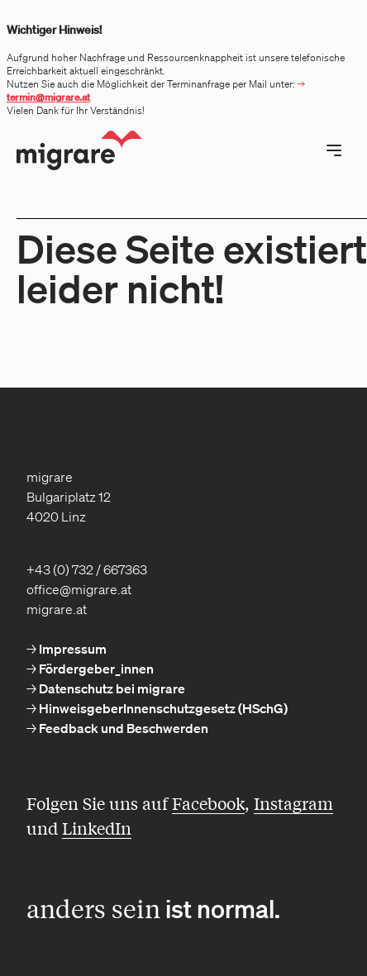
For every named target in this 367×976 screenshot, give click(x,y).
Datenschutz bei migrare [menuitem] (110, 688)
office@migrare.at (78, 589)
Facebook (208, 803)
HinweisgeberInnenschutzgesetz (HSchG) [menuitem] (162, 708)
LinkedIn (96, 828)
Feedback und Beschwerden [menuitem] (122, 728)
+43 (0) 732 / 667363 (86, 569)
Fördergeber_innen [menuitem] (95, 668)
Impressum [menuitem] (71, 648)
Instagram (293, 803)
